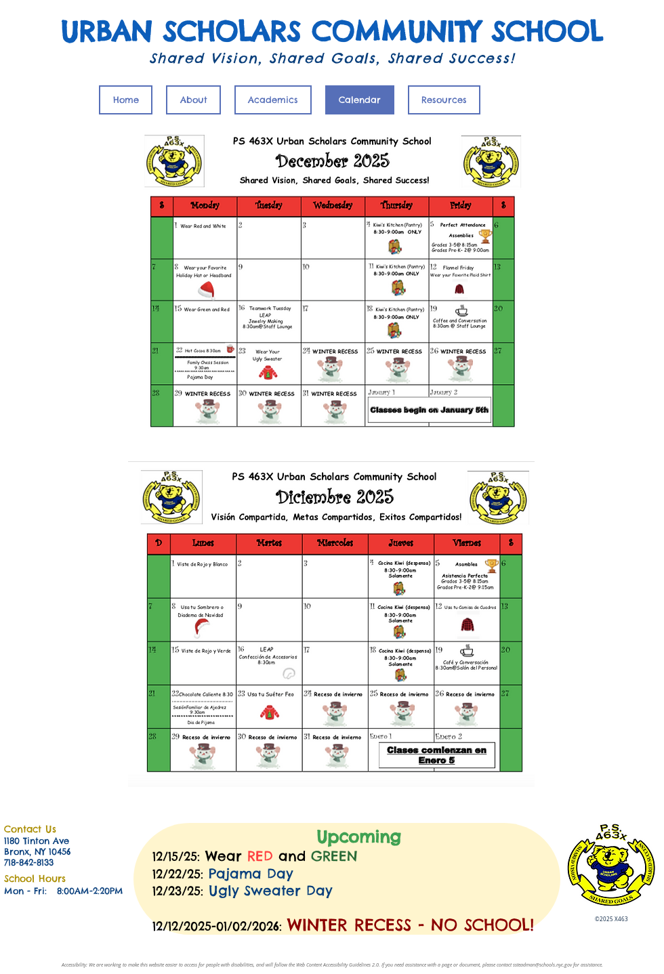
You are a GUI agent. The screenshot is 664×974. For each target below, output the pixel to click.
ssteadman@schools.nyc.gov (542, 965)
